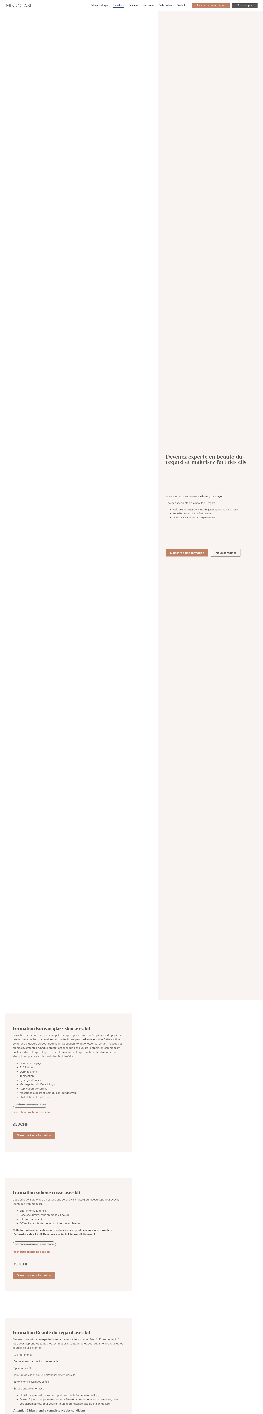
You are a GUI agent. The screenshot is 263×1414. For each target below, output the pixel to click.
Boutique (133, 5)
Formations (118, 5)
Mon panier (148, 5)
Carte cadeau (165, 5)
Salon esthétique (99, 5)
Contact (181, 5)
